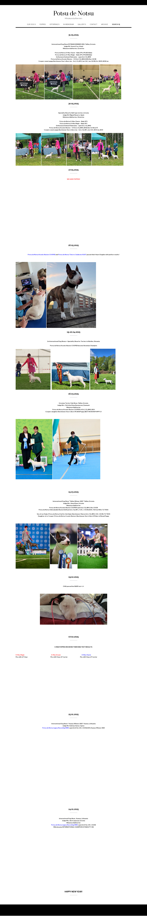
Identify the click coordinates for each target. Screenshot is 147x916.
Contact (93, 24)
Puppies (43, 24)
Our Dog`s (31, 24)
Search (116, 24)
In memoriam (68, 24)
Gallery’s (82, 24)
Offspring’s (54, 24)
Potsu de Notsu (73, 13)
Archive (104, 24)
